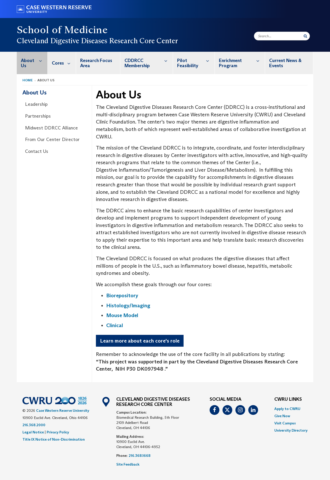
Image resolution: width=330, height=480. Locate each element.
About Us (34, 60)
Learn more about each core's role (139, 341)
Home (27, 80)
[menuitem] (32, 63)
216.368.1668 (140, 455)
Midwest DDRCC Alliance (51, 128)
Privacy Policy (58, 432)
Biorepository (122, 295)
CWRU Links (288, 399)
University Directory (291, 430)
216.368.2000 (33, 425)
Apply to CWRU (287, 408)
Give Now (282, 416)
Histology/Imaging (128, 305)
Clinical (114, 325)
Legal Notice (33, 432)
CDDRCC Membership (149, 60)
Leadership (36, 104)
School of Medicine (62, 29)
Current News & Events (285, 63)
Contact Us (36, 151)
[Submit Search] (305, 36)
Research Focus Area (96, 63)
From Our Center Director (52, 139)
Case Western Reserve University (62, 410)
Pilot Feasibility (195, 60)
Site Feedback (127, 464)
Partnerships (38, 116)
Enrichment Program (242, 60)
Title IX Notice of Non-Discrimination (53, 439)
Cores (64, 63)
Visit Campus (285, 423)
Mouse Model (122, 315)
